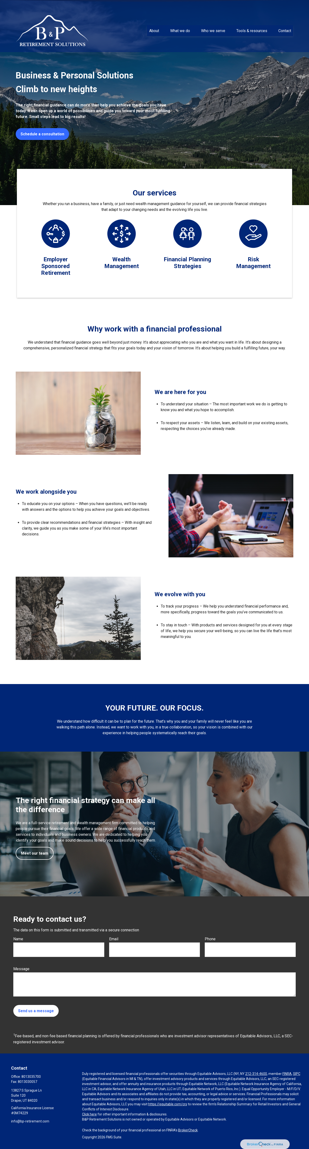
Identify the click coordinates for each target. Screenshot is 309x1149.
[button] (154, 21)
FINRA (287, 1074)
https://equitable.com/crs (167, 1104)
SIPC (296, 1074)
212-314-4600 (256, 1074)
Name (18, 939)
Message (21, 969)
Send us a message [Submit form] (36, 1011)
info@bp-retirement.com (30, 1121)
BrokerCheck (188, 1130)
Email (113, 939)
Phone (210, 939)
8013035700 (31, 1077)
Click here (89, 1114)
